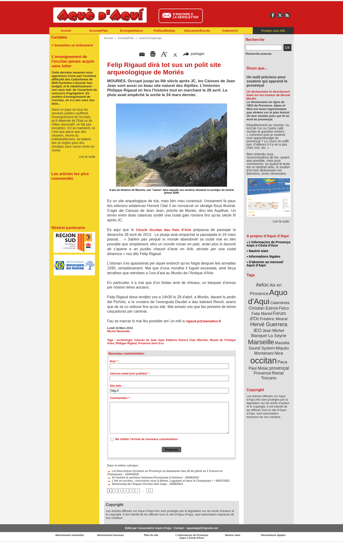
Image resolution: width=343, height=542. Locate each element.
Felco (284, 308)
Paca (282, 361)
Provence (262, 373)
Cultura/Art (230, 30)
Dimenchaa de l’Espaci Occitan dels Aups (137, 484)
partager (194, 54)
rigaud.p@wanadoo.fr (203, 321)
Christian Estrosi (263, 308)
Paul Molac (259, 368)
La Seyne (277, 335)
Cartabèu (59, 37)
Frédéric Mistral (273, 319)
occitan (263, 360)
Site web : (116, 385)
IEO (257, 330)
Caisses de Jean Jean (149, 340)
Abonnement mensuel (110, 535)
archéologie (124, 340)
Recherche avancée (258, 53)
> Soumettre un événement (72, 45)
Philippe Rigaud (126, 343)
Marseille (261, 342)
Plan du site (151, 535)
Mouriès (202, 340)
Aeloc (262, 285)
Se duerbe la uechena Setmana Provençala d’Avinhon (145, 477)
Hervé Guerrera (268, 324)
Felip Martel (262, 313)
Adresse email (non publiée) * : (130, 373)
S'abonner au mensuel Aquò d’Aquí (264, 263)
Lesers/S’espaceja (150, 38)
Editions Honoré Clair (180, 340)
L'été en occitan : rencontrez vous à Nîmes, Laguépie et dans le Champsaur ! (160, 480)
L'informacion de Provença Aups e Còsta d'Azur (268, 243)
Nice (278, 353)
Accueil (65, 30)
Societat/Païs (98, 30)
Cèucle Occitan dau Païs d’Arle (163, 230)
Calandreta (280, 303)
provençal (279, 368)
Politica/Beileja (164, 30)
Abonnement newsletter (69, 535)
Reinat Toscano (272, 375)
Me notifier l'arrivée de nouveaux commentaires (146, 439)
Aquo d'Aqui (267, 297)
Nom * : (114, 361)
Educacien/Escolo (197, 30)
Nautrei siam (257, 251)
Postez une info (273, 31)
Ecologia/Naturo (131, 30)
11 (149, 490)
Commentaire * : (120, 398)
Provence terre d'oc (151, 343)
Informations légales (263, 256)
